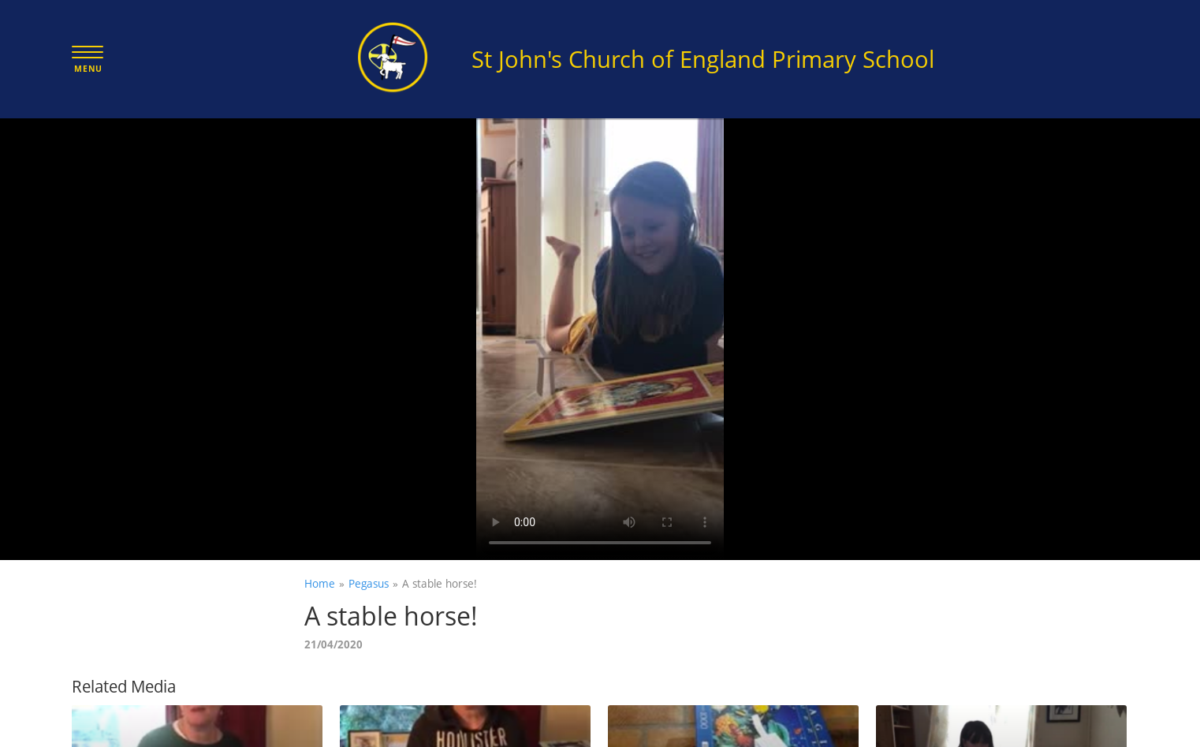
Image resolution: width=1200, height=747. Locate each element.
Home (319, 583)
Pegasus (368, 583)
